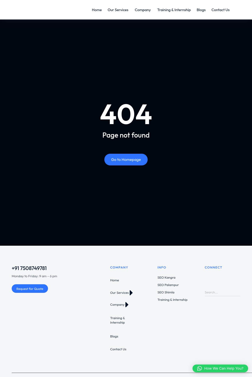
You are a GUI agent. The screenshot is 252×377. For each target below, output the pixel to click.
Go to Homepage (126, 159)
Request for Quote (29, 289)
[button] (220, 368)
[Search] (237, 292)
